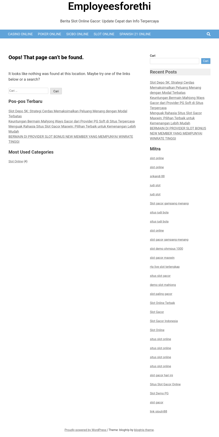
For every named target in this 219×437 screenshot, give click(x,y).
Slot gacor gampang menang (169, 203)
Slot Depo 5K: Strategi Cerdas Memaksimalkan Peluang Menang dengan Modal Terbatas (175, 87)
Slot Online (104, 34)
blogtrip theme (144, 430)
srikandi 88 (157, 176)
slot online (157, 158)
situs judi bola (159, 212)
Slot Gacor (157, 312)
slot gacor (156, 402)
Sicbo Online (77, 34)
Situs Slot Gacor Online (165, 384)
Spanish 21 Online (135, 34)
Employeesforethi (109, 6)
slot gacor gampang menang (169, 239)
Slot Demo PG (159, 393)
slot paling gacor (161, 294)
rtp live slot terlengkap (165, 267)
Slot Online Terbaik (162, 303)
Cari (152, 55)
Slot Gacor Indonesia (164, 321)
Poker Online (49, 34)
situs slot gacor (160, 276)
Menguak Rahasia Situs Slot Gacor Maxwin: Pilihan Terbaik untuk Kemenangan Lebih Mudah (176, 118)
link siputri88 (158, 411)
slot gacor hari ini (161, 375)
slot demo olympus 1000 (166, 248)
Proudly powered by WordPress (86, 430)
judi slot (155, 185)
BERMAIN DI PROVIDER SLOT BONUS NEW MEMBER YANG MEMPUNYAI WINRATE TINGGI (178, 133)
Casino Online (20, 34)
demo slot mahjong (163, 285)
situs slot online (160, 339)
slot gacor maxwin (162, 257)
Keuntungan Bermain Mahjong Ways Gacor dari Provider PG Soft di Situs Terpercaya (71, 121)
